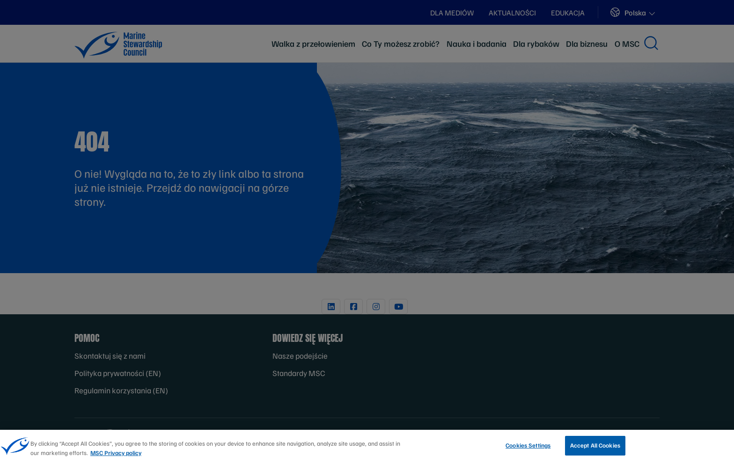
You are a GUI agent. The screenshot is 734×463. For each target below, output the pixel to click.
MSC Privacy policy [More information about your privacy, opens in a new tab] (115, 455)
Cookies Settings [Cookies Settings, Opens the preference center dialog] (528, 448)
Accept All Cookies (595, 448)
